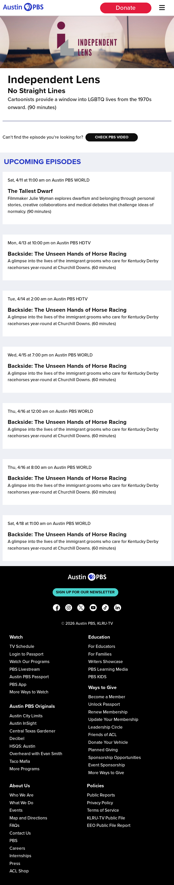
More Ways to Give (106, 772)
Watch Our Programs (29, 661)
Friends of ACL (102, 734)
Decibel (16, 738)
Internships (20, 856)
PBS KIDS (97, 677)
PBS (13, 840)
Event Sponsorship (106, 765)
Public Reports (101, 795)
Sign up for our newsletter (85, 592)
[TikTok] (105, 609)
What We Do (21, 803)
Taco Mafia (19, 761)
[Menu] (162, 8)
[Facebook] (56, 609)
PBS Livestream (24, 669)
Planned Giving (103, 750)
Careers (17, 848)
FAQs (14, 825)
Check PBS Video (111, 137)
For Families (100, 654)
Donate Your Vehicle (108, 742)
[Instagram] (69, 609)
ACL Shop (19, 871)
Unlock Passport (104, 704)
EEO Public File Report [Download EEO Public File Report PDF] (108, 825)
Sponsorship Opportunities (114, 757)
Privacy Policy (100, 803)
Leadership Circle (105, 727)
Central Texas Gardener (32, 731)
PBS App (17, 684)
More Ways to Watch (29, 692)
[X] (81, 609)
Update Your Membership (113, 719)
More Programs (24, 769)
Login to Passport (26, 654)
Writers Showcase (105, 661)
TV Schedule (21, 646)
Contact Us (20, 833)
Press (14, 863)
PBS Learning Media (108, 669)
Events (16, 810)
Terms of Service (103, 810)
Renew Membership (108, 712)
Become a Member (106, 697)
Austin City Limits (26, 716)
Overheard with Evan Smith (35, 753)
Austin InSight (22, 723)
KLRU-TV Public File (106, 818)
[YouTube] (93, 609)
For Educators (101, 646)
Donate (126, 8)
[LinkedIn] (117, 609)
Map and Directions (28, 818)
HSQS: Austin (22, 746)
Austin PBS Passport (29, 677)
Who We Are (21, 795)
